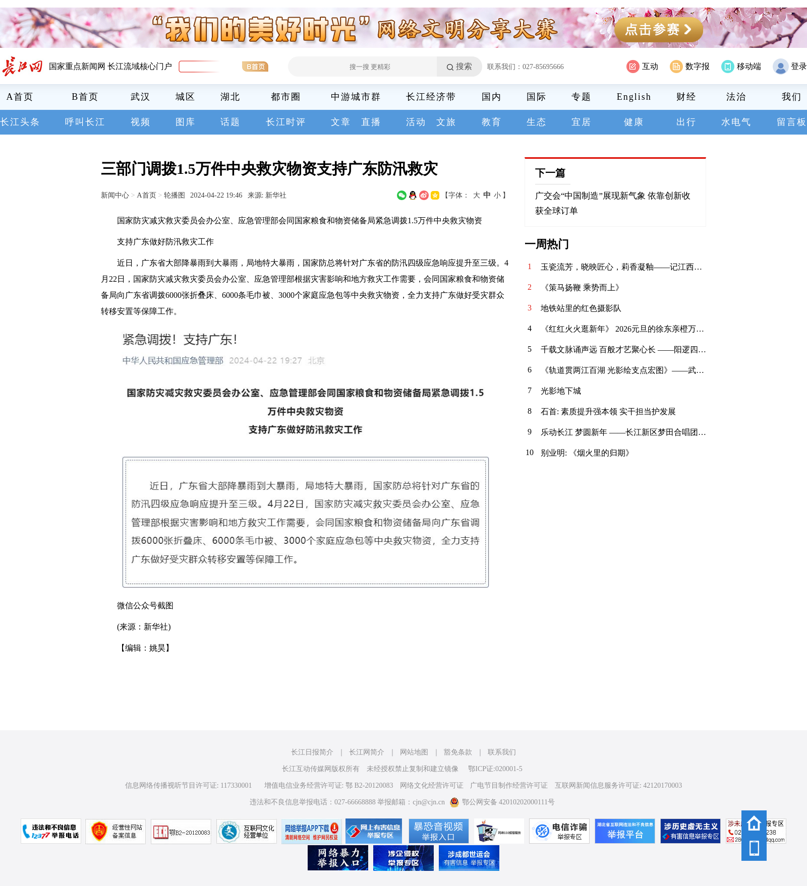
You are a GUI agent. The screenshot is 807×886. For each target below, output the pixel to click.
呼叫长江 (85, 122)
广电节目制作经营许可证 (509, 785)
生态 (537, 122)
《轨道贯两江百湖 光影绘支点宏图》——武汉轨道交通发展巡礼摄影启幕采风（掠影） (623, 370)
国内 (492, 97)
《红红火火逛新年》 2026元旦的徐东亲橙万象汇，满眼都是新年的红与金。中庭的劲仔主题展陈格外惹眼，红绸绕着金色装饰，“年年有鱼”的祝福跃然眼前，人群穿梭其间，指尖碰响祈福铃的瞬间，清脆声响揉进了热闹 (623, 329)
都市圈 (286, 97)
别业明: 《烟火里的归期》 (587, 453)
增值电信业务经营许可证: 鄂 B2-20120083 (328, 785)
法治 (736, 97)
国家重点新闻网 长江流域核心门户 (110, 66)
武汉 (141, 97)
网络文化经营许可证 (432, 785)
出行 (686, 122)
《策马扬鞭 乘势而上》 (582, 287)
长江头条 (20, 122)
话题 (230, 122)
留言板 (792, 122)
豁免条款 (458, 752)
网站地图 (414, 752)
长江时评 (286, 122)
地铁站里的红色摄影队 (581, 308)
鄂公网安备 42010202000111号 (502, 802)
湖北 (230, 97)
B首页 (85, 97)
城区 (186, 97)
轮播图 (174, 195)
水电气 (736, 122)
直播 (371, 122)
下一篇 (550, 172)
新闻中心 (115, 195)
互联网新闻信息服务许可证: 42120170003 (618, 785)
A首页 (20, 97)
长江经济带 (431, 97)
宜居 (581, 122)
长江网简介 (366, 752)
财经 (686, 97)
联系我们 (502, 752)
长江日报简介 (312, 752)
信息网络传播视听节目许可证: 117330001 (188, 785)
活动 (416, 122)
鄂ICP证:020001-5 (495, 769)
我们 (792, 97)
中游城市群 (356, 97)
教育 (492, 122)
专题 (581, 97)
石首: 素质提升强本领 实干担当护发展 (608, 411)
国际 (537, 97)
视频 (141, 122)
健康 (634, 122)
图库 (186, 122)
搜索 (464, 66)
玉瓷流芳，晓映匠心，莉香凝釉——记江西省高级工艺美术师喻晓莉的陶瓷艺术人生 (623, 267)
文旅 (446, 122)
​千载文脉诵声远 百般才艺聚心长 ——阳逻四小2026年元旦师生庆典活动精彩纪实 (623, 349)
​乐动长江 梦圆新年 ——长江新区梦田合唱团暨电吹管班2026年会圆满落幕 (623, 432)
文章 (341, 122)
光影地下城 (561, 391)
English (634, 97)
